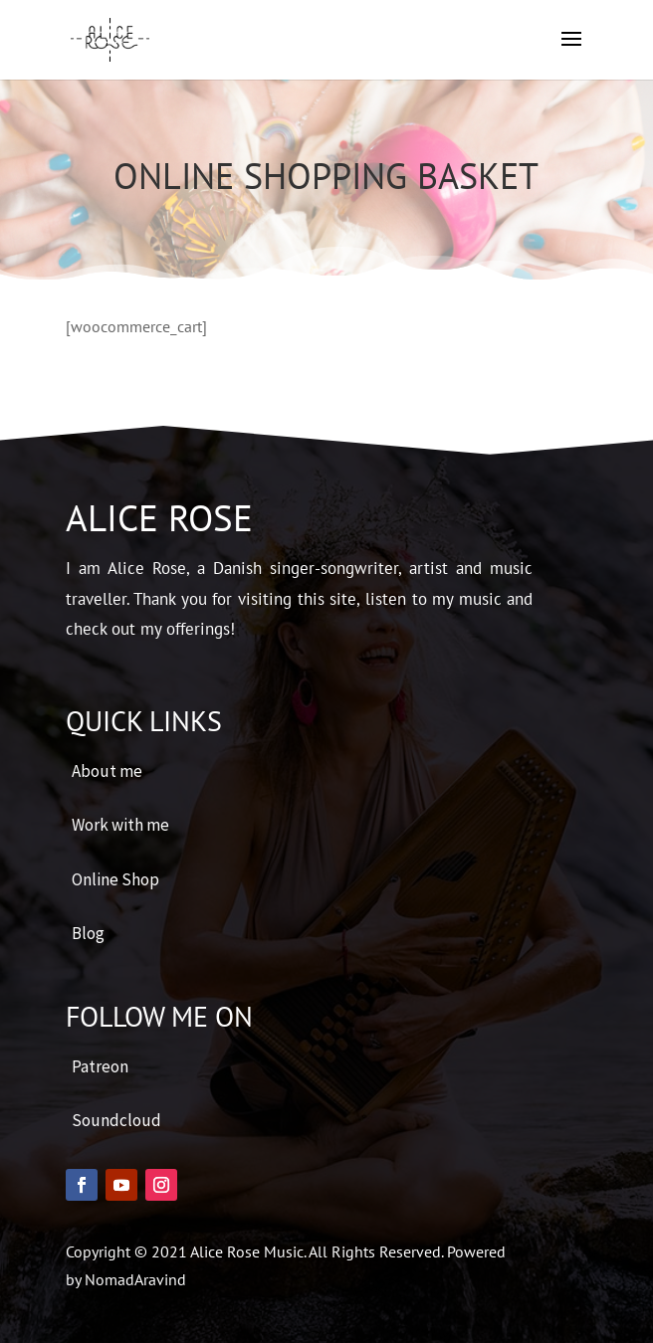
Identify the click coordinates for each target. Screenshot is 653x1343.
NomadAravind (135, 1279)
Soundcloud (116, 1120)
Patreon (100, 1066)
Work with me (120, 825)
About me (107, 771)
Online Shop (115, 879)
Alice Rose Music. (249, 1251)
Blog (88, 933)
